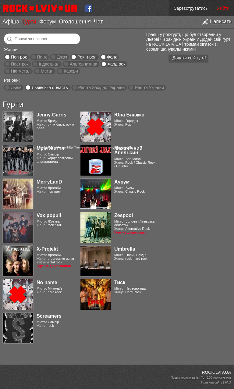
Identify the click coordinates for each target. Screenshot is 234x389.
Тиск (119, 282)
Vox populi (49, 215)
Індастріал (49, 64)
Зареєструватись (190, 8)
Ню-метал (20, 71)
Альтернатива (83, 64)
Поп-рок (19, 57)
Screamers (49, 316)
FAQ (228, 382)
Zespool (123, 215)
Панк (42, 57)
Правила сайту (211, 382)
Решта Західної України (101, 87)
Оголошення (75, 22)
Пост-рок (20, 64)
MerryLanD (49, 181)
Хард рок (116, 64)
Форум (47, 22)
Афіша (10, 22)
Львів (16, 87)
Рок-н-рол (87, 57)
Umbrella (124, 249)
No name (47, 282)
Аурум (121, 181)
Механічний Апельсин (128, 150)
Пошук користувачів (185, 377)
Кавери (71, 71)
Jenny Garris (51, 114)
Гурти (29, 22)
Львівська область (50, 87)
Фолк (112, 57)
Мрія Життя (50, 148)
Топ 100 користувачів (216, 377)
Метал (47, 71)
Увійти (223, 8)
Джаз (62, 57)
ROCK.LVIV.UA (216, 372)
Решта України (149, 87)
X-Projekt (47, 249)
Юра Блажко (129, 114)
